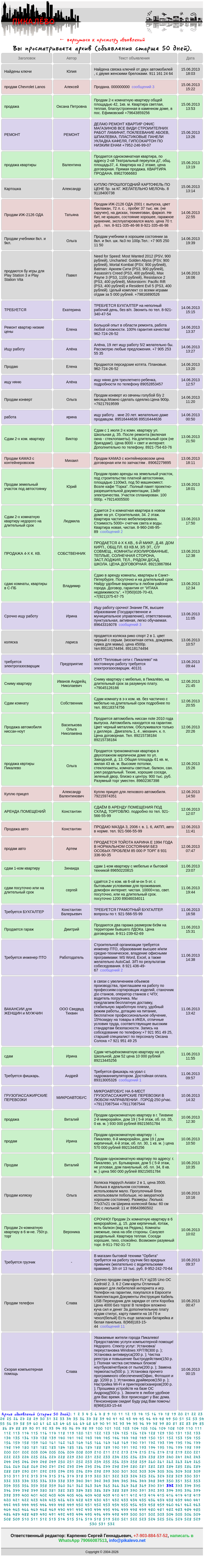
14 (140, 1414)
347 (142, 1481)
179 (16, 1447)
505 (178, 1514)
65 (68, 1423)
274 (79, 1466)
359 (52, 1485)
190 (115, 1447)
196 (169, 1447)
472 (79, 1509)
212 (115, 1452)
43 (128, 1418)
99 (91, 1428)
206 (61, 1452)
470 (61, 1509)
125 (124, 1433)
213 (124, 1452)
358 (43, 1485)
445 (34, 1504)
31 (48, 1418)
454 (115, 1504)
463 (197, 1504)
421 (16, 1500)
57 (15, 1423)
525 (160, 1519)
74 (128, 1423)
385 (88, 1490)
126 (133, 1433)
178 (7, 1447)
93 (51, 1428)
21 (187, 1414)
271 (52, 1466)
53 (195, 1418)
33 (62, 1418)
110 (189, 1428)
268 (25, 1466)
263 (178, 1461)
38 (95, 1418)
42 (122, 1418)
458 (151, 1504)
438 (169, 1500)
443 (16, 1504)
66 (75, 1423)
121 (88, 1433)
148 (133, 1438)
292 (43, 1471)
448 (61, 1504)
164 (79, 1442)
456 (133, 1504)
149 (142, 1438)
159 (34, 1442)
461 (178, 1504)
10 (114, 1414)
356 (25, 1485)
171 (142, 1442)
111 (198, 1428)
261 (160, 1461)
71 (108, 1423)
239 (160, 1457)
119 (70, 1433)
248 (43, 1461)
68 (88, 1423)
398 (7, 1495)
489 (34, 1514)
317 (70, 1476)
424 (43, 1500)
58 (22, 1423)
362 (79, 1485)
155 (197, 1438)
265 (197, 1461)
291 (34, 1471)
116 (43, 1433)
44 (135, 1418)
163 (70, 1442)
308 (188, 1471)
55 (2, 1423)
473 (88, 1509)
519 (106, 1519)
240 (169, 1457)
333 (16, 1481)
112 (7, 1433)
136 (25, 1438)
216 (151, 1452)
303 (142, 1471)
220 (188, 1452)
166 (97, 1442)
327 (160, 1476)
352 (188, 1481)
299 (106, 1471)
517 (88, 1519)
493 (70, 1514)
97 (77, 1428)
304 (151, 1471)
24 (2, 1418)
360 (61, 1485)
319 (88, 1476)
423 (34, 1500)
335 (34, 1481)
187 (88, 1447)
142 (79, 1438)
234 (115, 1457)
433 (124, 1500)
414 (151, 1495)
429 (88, 1500)
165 (88, 1442)
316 (61, 1476)
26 (15, 1418)
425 (52, 1500)
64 (62, 1423)
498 (115, 1514)
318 (79, 1476)
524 (151, 1519)
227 (52, 1457)
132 (188, 1433)
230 (79, 1457)
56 (9, 1423)
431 (106, 1500)
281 (142, 1466)
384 (79, 1490)
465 (16, 1509)
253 (88, 1461)
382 (61, 1490)
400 (25, 1495)
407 (88, 1495)
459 (160, 1504)
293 (52, 1471)
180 (25, 1447)
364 (97, 1485)
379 (34, 1490)
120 (79, 1433)
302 (133, 1471)
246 (25, 1461)
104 (135, 1428)
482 (169, 1509)
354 (7, 1485)
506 (188, 1514)
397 (197, 1490)
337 (52, 1481)
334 (25, 1481)
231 (88, 1457)
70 (102, 1423)
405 (70, 1495)
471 (70, 1509)
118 (61, 1433)
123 (106, 1433)
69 (95, 1423)
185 (70, 1447)
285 (178, 1466)
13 (133, 1414)
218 (169, 1452)
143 (88, 1438)
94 (58, 1428)
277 (106, 1466)
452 (97, 1504)
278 (115, 1466)
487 (16, 1514)
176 (188, 1442)
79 (161, 1423)
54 (201, 1418)
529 (197, 1519)
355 (16, 1485)
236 (133, 1457)
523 (142, 1519)
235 (124, 1457)
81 (175, 1423)
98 (84, 1428)
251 (70, 1461)
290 (25, 1471)
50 (175, 1418)
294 (61, 1471)
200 (7, 1452)
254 (97, 1461)
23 (200, 1414)
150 (151, 1438)
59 (29, 1423)
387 (106, 1490)
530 (93, 1524)
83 (188, 1423)
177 (197, 1442)
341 (88, 1481)
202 (25, 1452)
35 (75, 1418)
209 (88, 1452)
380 (43, 1490)
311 (16, 1476)
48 (161, 1418)
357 (34, 1485)
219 (178, 1452)
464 (7, 1509)
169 (124, 1442)
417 (178, 1495)
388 (115, 1490)
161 (52, 1442)
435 (142, 1500)
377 (16, 1490)
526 (169, 1519)
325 (142, 1476)
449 (70, 1504)
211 (106, 1452)
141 (70, 1438)
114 (25, 1433)
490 (43, 1514)
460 (169, 1504)
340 (79, 1481)
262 (169, 1461)
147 (124, 1438)
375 (197, 1485)
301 (124, 1471)
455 (124, 1504)
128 (151, 1433)
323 (124, 1476)
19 (173, 1414)
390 (133, 1490)
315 (52, 1476)
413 (142, 1495)
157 (16, 1442)
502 (151, 1514)
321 (106, 1476)
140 (61, 1438)
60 (35, 1423)
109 (180, 1428)
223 (16, 1457)
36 (82, 1418)
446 (43, 1504)
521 (124, 1519)
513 (52, 1519)
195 (160, 1447)
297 (88, 1471)
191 (124, 1447)
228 (61, 1457)
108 (171, 1428)
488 (25, 1514)
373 (178, 1485)
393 (160, 1490)
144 (97, 1438)
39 (102, 1418)
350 (169, 1481)
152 (169, 1438)
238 (151, 1457)
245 (16, 1461)
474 (97, 1509)
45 (141, 1418)
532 (111, 1524)
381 (52, 1490)
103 (126, 1428)
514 (61, 1519)
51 (181, 1418)
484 (188, 1509)
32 (55, 1418)
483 (178, 1509)
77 (148, 1423)
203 (34, 1452)
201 (16, 1452)
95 (64, 1428)
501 (142, 1514)
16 (153, 1414)
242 (188, 1457)
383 (70, 1490)
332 (7, 1481)
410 (115, 1495)
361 (70, 1485)
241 (178, 1457)
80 (168, 1423)
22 (193, 1414)
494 (79, 1514)
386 (97, 1490)
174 (169, 1442)
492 (61, 1514)
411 (124, 1495)
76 (141, 1423)
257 (124, 1461)
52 (188, 1418)
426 (61, 1500)
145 (106, 1438)
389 (124, 1490)
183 (52, 1447)
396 (188, 1490)
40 (108, 1418)
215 (142, 1452)
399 (16, 1495)
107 (162, 1428)
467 (34, 1509)
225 (34, 1457)
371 (160, 1485)
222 (7, 1457)
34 (68, 1418)
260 (151, 1461)
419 (197, 1495)
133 (197, 1433)
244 (7, 1461)
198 (188, 1447)
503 (160, 1514)
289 (16, 1471)
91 (38, 1428)
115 (34, 1433)
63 (55, 1423)
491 (52, 1514)
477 (124, 1509)
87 (11, 1428)
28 (29, 1418)
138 (43, 1438)
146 (115, 1438)
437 (160, 1500)
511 (34, 1519)
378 (25, 1490)
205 (52, 1452)
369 (142, 1485)
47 (155, 1418)
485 (197, 1509)
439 (178, 1500)
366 (115, 1485)
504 (169, 1514)
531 (102, 1524)
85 (201, 1423)
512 (43, 1519)
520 (115, 1519)
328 (169, 1476)
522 (133, 1519)
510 (25, 1519)
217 (160, 1452)
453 (106, 1504)
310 (7, 1476)
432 (115, 1500)
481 (160, 1509)
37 (88, 1418)
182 (43, 1447)
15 (147, 1414)
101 (108, 1428)
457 (142, 1504)
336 (43, 1481)
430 (97, 1500)
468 (43, 1509)
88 (18, 1428)
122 (97, 1433)
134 (7, 1438)
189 (106, 1447)
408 (97, 1495)
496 (97, 1514)
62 (48, 1423)
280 (133, 1466)
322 (115, 1476)
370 (151, 1485)
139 (52, 1438)
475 (106, 1509)
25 (9, 1418)
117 (52, 1433)
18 (167, 1414)
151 (160, 1438)
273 (70, 1466)
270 (43, 1466)
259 (142, 1461)
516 (79, 1519)
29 (35, 1418)
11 (120, 1414)
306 (169, 1471)
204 (43, 1452)
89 (24, 1428)
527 (178, 1519)
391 (142, 1490)
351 (178, 1481)
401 (34, 1495)
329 (178, 1476)
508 (7, 1519)
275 (88, 1466)
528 (188, 1519)
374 (188, 1485)
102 (117, 1428)
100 (99, 1428)
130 (169, 1433)
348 (151, 1481)
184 (61, 1447)
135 (16, 1438)
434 (133, 1500)
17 (160, 1414)
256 (115, 1461)
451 (88, 1504)
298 (97, 1471)
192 (133, 1447)
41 (115, 1418)
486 (7, 1514)
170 (133, 1442)
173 (160, 1442)
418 (188, 1495)
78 (155, 1423)
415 (160, 1495)
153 (178, 1438)
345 (124, 1481)
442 (7, 1504)
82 (181, 1423)
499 (124, 1514)
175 (178, 1442)
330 (188, 1476)
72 (115, 1423)
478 (133, 1509)
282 (151, 1466)
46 (148, 1418)
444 (25, 1504)
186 (79, 1447)
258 (133, 1461)
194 (151, 1447)
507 (197, 1514)
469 (52, 1509)
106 (153, 1428)
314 (43, 1476)
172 (151, 1442)
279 (124, 1466)
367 (124, 1485)
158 (25, 1442)
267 (16, 1466)
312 (25, 1476)
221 (197, 1452)
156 (7, 1442)
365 (106, 1485)
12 (127, 1414)
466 (25, 1509)
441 (197, 1500)
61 (42, 1423)
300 (115, 1471)
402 (43, 1495)
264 (188, 1461)
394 (169, 1490)
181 (34, 1447)
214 (133, 1452)
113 (16, 1433)
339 (70, 1481)
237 (142, 1457)
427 (70, 1500)
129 (160, 1433)
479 (142, 1509)
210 (97, 1452)
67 (82, 1423)
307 (178, 1471)
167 (106, 1442)
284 (169, 1466)
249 (52, 1461)
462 (188, 1504)
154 (188, 1438)
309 (197, 1471)
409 (106, 1495)
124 (115, 1433)
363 (88, 1485)
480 (151, 1509)
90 (31, 1428)
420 (7, 1500)
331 (197, 1476)
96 (71, 1428)
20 (180, 1414)
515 (70, 1519)
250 (61, 1461)
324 (133, 1476)
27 (22, 1418)
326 (151, 1476)
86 (4, 1428)
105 (144, 1428)
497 (106, 1514)
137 (34, 1438)
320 (97, 1476)
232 (97, 1457)
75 (135, 1423)
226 (43, 1457)
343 (106, 1481)
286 (188, 1466)
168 (115, 1442)
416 (169, 1495)
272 (61, 1466)
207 (70, 1452)
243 (197, 1457)
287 (197, 1466)
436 (151, 1500)
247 (34, 1461)
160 (43, 1442)
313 (34, 1476)
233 (106, 1457)
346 (133, 1481)
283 (160, 1466)
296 (79, 1471)
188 (97, 1447)
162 (61, 1442)
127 (142, 1433)
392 (151, 1490)
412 (133, 1495)
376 (7, 1490)
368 (133, 1485)
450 (79, 1504)
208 (79, 1452)
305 (160, 1471)
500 (133, 1514)
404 (61, 1495)
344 (115, 1481)
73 (122, 1423)
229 (70, 1457)
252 (79, 1461)
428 (79, 1500)
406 (79, 1495)
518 (97, 1519)
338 (61, 1481)
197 (178, 1447)
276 (97, 1466)
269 (34, 1466)
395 (178, 1490)
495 (88, 1514)
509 (16, 1519)
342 (97, 1481)
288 (7, 1471)
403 (52, 1495)
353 (197, 1481)
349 (160, 1481)
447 (52, 1504)
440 (188, 1500)
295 (70, 1471)
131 (178, 1433)
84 (195, 1423)
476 (115, 1509)
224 (25, 1457)
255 (106, 1461)
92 (44, 1428)
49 (168, 1418)
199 (197, 1447)
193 (142, 1447)
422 (25, 1500)
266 (7, 1466)
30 (42, 1418)
